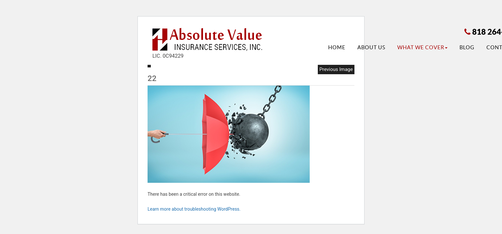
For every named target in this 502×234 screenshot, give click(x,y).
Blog (467, 47)
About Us (371, 47)
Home (336, 47)
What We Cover (422, 47)
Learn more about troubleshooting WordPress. (194, 209)
